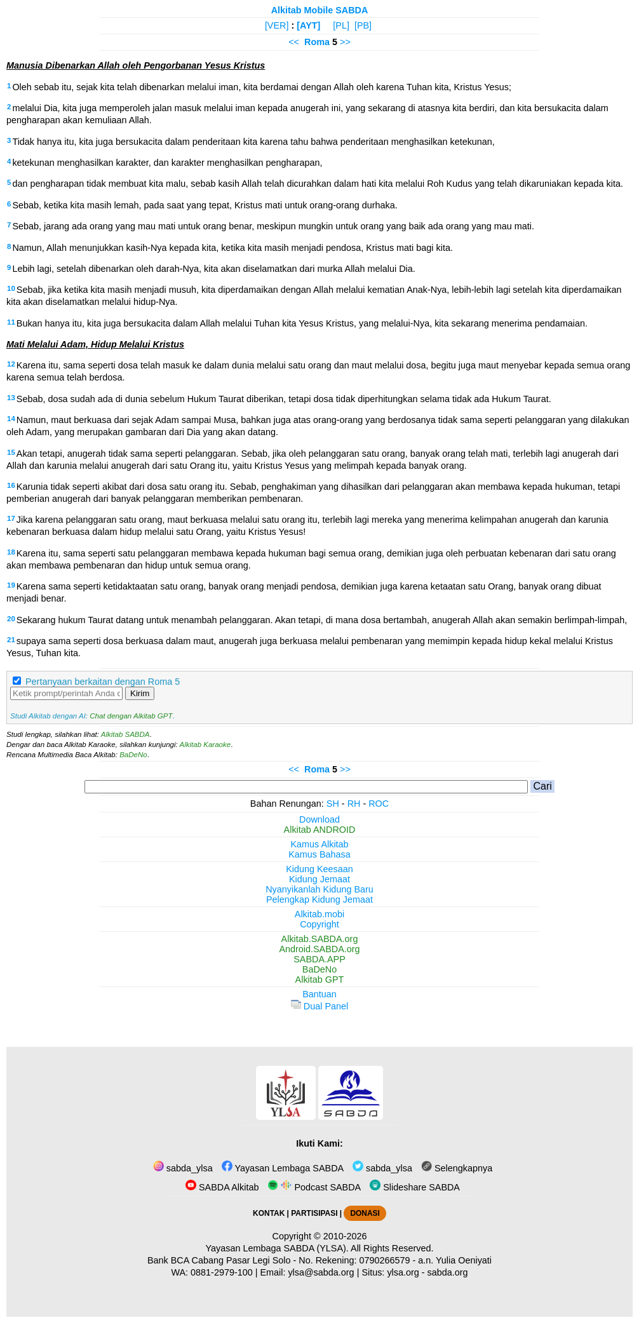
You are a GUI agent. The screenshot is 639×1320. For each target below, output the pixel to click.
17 (11, 518)
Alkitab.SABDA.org (319, 939)
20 (11, 619)
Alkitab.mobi (319, 914)
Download (319, 819)
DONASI (364, 1213)
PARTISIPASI (314, 1213)
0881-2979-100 (222, 1272)
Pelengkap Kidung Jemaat (319, 899)
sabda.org (447, 1272)
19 (11, 585)
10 (11, 288)
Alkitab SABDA (125, 734)
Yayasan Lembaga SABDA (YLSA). (277, 1248)
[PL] (341, 25)
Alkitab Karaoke (205, 744)
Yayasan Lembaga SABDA (283, 1168)
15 (11, 452)
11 (11, 322)
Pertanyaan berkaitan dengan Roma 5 (102, 682)
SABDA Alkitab (222, 1187)
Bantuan (319, 994)
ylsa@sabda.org (321, 1272)
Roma (317, 42)
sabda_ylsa (183, 1168)
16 (11, 485)
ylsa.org (403, 1272)
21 (11, 639)
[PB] (363, 25)
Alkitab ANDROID (320, 830)
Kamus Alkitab (319, 844)
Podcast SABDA (314, 1187)
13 (11, 397)
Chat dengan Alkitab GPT (131, 716)
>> (345, 42)
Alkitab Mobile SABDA (319, 10)
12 (11, 364)
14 (11, 418)
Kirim (139, 693)
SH (332, 803)
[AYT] (308, 25)
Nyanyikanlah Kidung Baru (319, 889)
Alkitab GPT (319, 979)
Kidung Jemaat (319, 879)
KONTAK (269, 1213)
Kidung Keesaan (319, 869)
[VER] (277, 25)
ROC (378, 803)
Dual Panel (319, 1006)
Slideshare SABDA (415, 1187)
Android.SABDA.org (319, 949)
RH (354, 803)
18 (11, 552)
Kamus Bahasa (319, 854)
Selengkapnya (456, 1168)
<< (293, 42)
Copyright (319, 924)
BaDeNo (133, 754)
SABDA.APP (319, 959)
